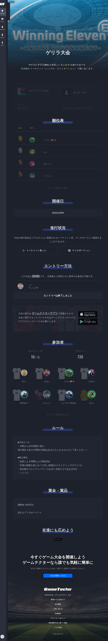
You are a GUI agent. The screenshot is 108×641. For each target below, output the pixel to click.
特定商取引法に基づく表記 (58, 623)
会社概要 (58, 604)
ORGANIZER (3, 29)
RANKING (4, 37)
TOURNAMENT (4, 13)
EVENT (3, 45)
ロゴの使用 (58, 627)
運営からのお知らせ (58, 599)
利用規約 (58, 613)
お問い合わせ (58, 609)
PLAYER (4, 21)
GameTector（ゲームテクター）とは (58, 595)
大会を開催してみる (58, 576)
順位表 (58, 120)
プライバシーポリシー (58, 618)
